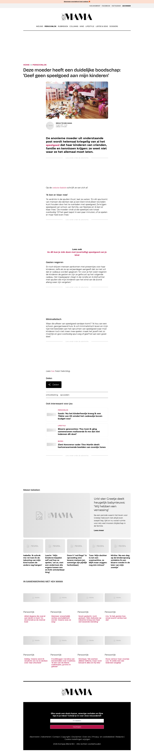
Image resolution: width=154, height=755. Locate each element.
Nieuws (39, 26)
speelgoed (53, 145)
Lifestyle (89, 26)
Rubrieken (63, 26)
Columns (73, 26)
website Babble (60, 192)
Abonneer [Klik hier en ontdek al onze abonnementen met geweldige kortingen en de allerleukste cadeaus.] (126, 6)
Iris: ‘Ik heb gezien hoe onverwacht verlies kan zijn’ (116, 623)
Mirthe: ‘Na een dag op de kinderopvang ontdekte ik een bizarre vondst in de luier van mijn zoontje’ (120, 566)
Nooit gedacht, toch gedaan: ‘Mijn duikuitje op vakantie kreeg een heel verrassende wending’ (89, 624)
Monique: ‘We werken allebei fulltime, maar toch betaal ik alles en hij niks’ (90, 666)
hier (53, 376)
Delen (53, 389)
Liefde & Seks (102, 26)
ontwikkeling (52, 400)
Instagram (116, 6)
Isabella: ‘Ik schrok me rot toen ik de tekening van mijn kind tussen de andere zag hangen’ (32, 565)
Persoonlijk (50, 26)
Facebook (106, 6)
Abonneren (35, 742)
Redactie (120, 742)
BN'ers (60, 446)
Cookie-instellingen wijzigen (77, 744)
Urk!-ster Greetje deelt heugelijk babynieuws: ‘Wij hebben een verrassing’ (109, 509)
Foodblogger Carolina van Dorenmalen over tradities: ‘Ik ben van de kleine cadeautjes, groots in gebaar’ (63, 667)
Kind (82, 26)
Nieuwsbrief (94, 6)
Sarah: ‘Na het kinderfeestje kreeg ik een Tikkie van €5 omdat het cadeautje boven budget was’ (80, 421)
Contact (56, 742)
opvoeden (66, 400)
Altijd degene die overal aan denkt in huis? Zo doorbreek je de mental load (34, 624)
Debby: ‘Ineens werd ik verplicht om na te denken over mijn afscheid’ (36, 666)
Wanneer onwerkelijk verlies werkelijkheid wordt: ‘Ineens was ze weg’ (61, 624)
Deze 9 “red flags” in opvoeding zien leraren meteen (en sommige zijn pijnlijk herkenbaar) (77, 565)
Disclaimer (76, 742)
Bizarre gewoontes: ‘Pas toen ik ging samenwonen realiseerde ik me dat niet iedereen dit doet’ (79, 436)
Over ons (87, 742)
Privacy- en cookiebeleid (103, 742)
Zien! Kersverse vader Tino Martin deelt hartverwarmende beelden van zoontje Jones (82, 450)
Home (26, 65)
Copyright (65, 742)
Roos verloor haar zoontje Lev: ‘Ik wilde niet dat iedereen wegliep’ (117, 666)
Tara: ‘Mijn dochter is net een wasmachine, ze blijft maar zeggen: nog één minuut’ (98, 565)
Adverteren (46, 742)
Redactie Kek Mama (64, 123)
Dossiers (113, 26)
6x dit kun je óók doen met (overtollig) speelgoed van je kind (77, 258)
